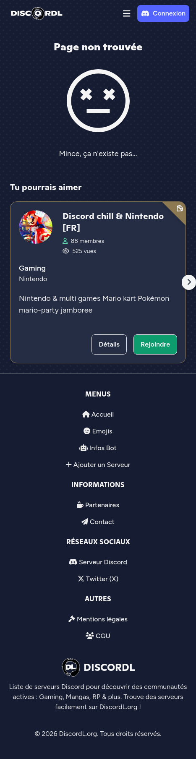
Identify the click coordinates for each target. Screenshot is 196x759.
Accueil (102, 414)
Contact (102, 522)
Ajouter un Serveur (102, 465)
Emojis (102, 431)
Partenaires (102, 505)
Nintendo (33, 279)
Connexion (163, 13)
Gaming (32, 268)
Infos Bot (103, 448)
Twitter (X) (102, 579)
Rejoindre (155, 344)
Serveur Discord (103, 562)
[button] (127, 13)
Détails (109, 344)
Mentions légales (102, 619)
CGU (103, 636)
